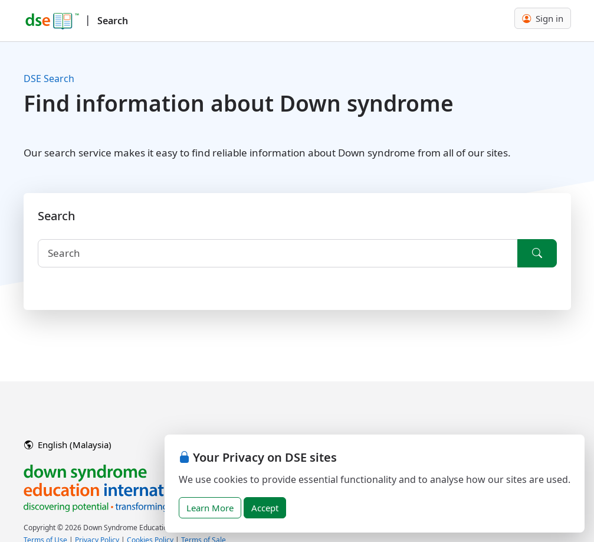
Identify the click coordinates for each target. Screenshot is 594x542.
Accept (264, 508)
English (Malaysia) (67, 444)
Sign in (542, 18)
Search (112, 20)
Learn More (210, 508)
